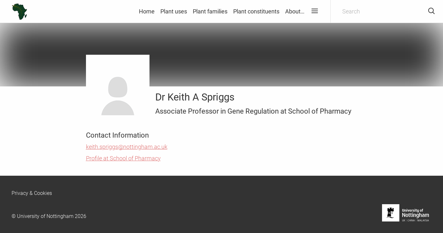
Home (147, 11)
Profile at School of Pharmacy (123, 158)
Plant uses (173, 11)
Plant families (210, 11)
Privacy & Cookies (32, 193)
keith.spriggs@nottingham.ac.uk (126, 146)
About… (294, 11)
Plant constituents (256, 11)
